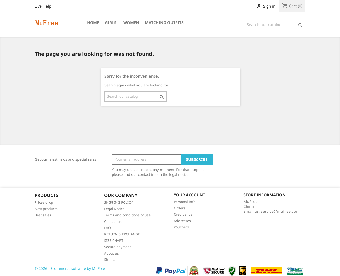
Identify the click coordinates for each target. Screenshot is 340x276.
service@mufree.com (280, 211)
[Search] (274, 25)
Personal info (184, 201)
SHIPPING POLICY (118, 202)
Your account (189, 195)
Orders (179, 208)
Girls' (111, 22)
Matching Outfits (164, 22)
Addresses (182, 220)
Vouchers (181, 227)
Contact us (113, 221)
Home (93, 22)
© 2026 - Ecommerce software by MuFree (70, 268)
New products (46, 208)
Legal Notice (114, 208)
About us (111, 253)
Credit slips (183, 214)
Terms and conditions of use (127, 215)
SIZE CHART (113, 240)
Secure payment (117, 246)
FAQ (107, 227)
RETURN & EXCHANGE (122, 234)
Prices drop (44, 202)
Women (131, 22)
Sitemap (111, 259)
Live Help (43, 6)
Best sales (43, 215)
